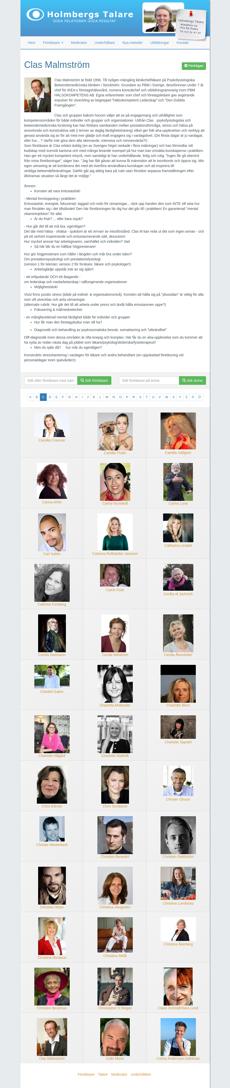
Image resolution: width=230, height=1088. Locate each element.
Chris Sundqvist (115, 806)
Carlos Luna (178, 503)
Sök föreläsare (94, 380)
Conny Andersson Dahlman (178, 1058)
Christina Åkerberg (178, 944)
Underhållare (105, 43)
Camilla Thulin (115, 453)
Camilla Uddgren (178, 453)
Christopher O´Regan (115, 1008)
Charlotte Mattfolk (115, 756)
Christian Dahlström (178, 857)
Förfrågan (193, 66)
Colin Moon (115, 1058)
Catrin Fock (115, 590)
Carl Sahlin (51, 554)
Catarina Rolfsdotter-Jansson (115, 554)
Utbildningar (159, 43)
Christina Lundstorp (178, 903)
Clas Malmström (52, 1058)
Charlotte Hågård (51, 756)
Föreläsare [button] (53, 43)
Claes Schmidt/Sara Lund (178, 1008)
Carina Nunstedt (115, 503)
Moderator (79, 43)
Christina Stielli (115, 956)
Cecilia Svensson (51, 655)
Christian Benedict (115, 857)
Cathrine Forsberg (52, 604)
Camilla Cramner (52, 440)
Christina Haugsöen (115, 907)
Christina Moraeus (52, 958)
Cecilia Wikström (115, 655)
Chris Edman (52, 806)
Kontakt (183, 43)
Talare (103, 1074)
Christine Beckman (52, 1008)
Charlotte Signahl (178, 742)
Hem (32, 43)
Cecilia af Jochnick (178, 594)
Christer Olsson (178, 799)
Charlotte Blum (178, 705)
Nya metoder (132, 43)
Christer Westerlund (51, 845)
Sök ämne (192, 380)
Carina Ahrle (52, 502)
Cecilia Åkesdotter (178, 655)
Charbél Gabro (52, 692)
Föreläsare (86, 1074)
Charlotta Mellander (114, 705)
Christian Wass (52, 907)
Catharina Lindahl (178, 545)
